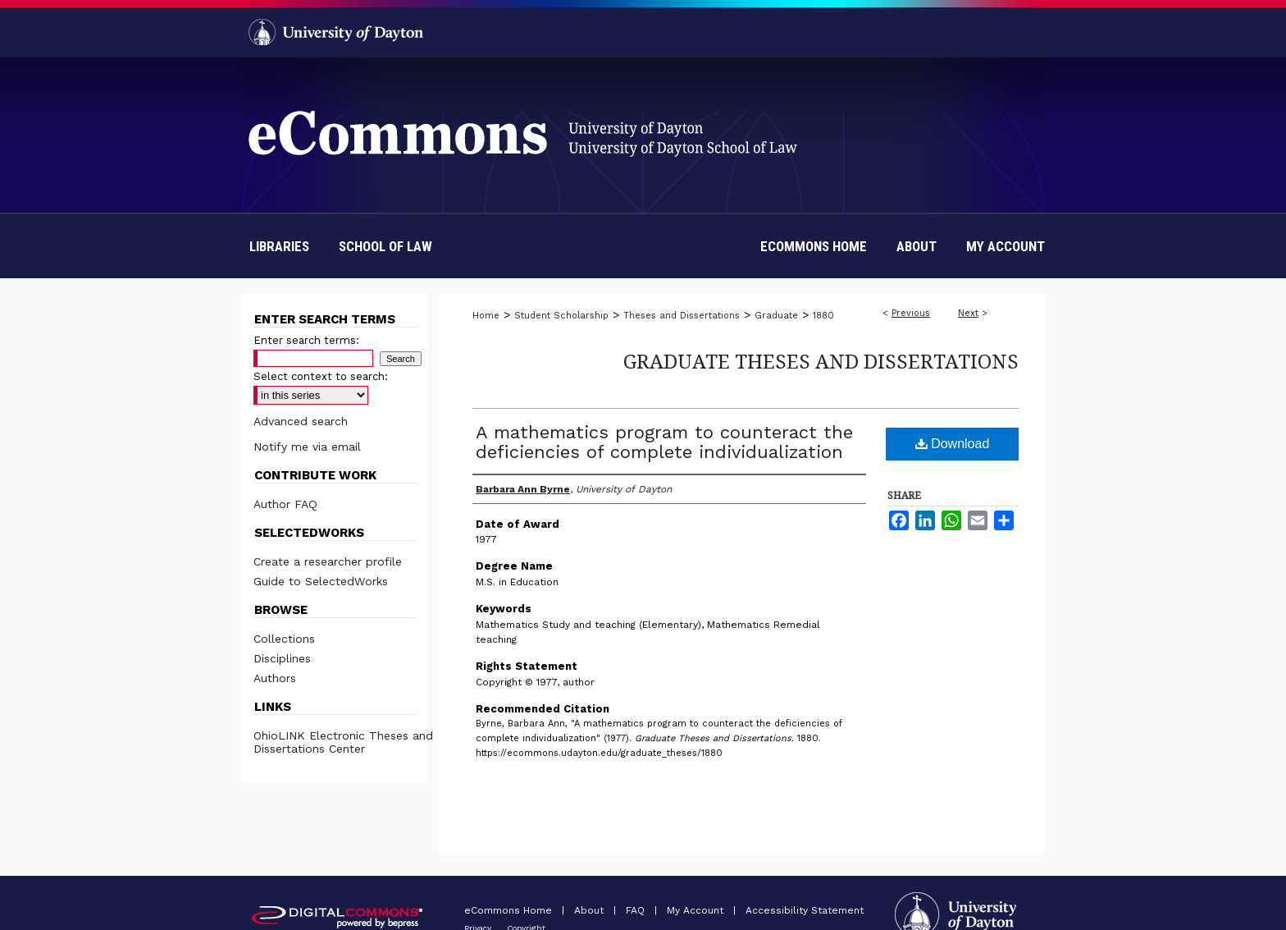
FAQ (637, 910)
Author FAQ (285, 504)
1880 (823, 315)
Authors (274, 678)
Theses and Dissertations (681, 315)
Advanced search (300, 421)
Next (968, 313)
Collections (284, 638)
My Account (697, 910)
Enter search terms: (306, 340)
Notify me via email (307, 446)
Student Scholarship (561, 315)
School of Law (385, 246)
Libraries (279, 246)
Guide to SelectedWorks (320, 581)
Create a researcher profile (327, 561)
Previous (911, 313)
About (590, 910)
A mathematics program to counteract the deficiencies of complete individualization (664, 442)
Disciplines (282, 658)
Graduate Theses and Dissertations (821, 360)
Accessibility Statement (805, 910)
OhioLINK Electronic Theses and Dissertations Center (343, 742)
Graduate (776, 315)
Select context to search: (320, 376)
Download (952, 444)
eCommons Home (509, 910)
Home (485, 315)
